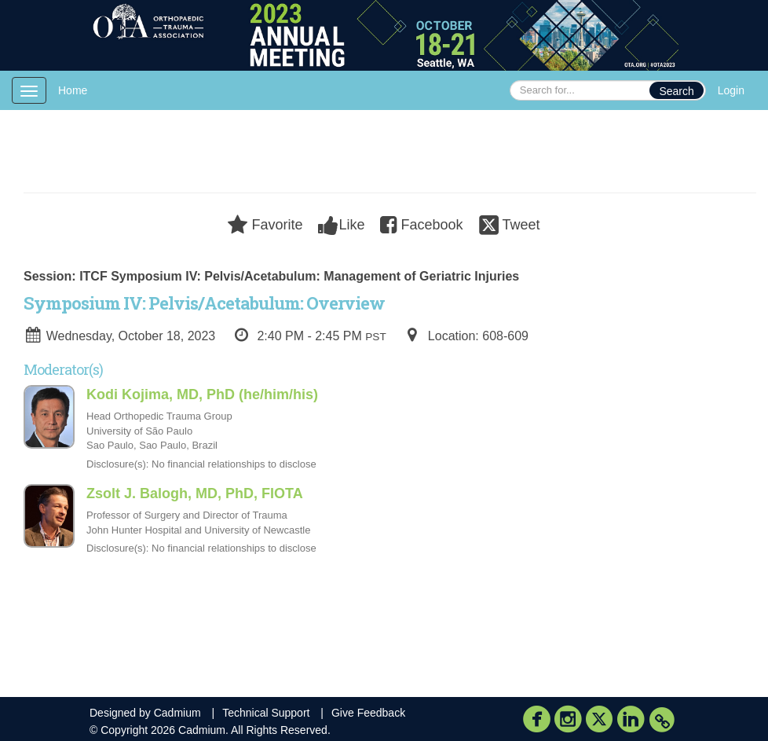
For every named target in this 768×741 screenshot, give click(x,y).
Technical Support (265, 712)
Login (731, 90)
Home (72, 90)
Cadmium (177, 712)
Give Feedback (368, 712)
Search (676, 91)
